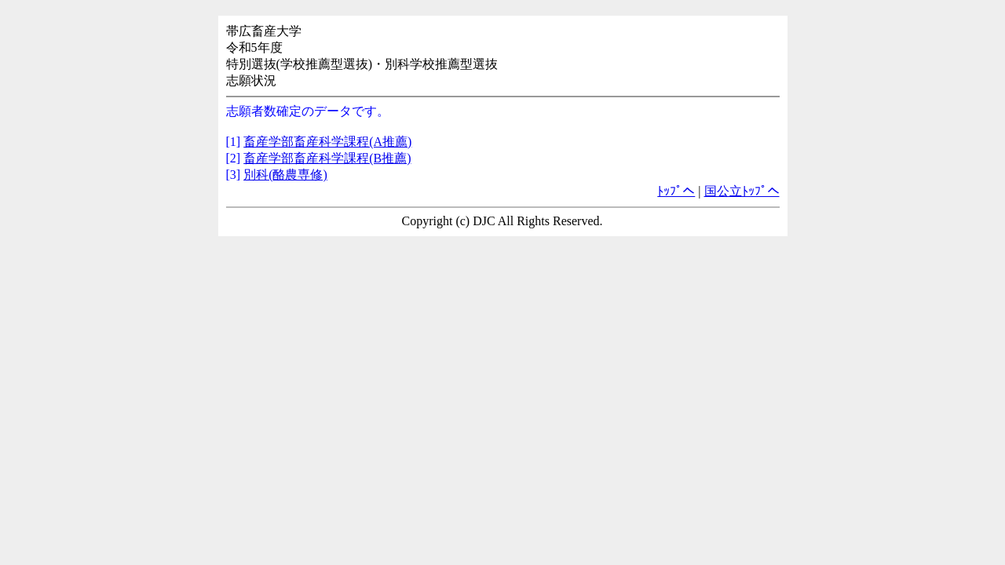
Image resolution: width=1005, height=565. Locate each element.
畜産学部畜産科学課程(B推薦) (327, 158)
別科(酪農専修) (285, 174)
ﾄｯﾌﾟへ (676, 191)
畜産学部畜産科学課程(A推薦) (327, 141)
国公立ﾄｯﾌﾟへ (742, 191)
